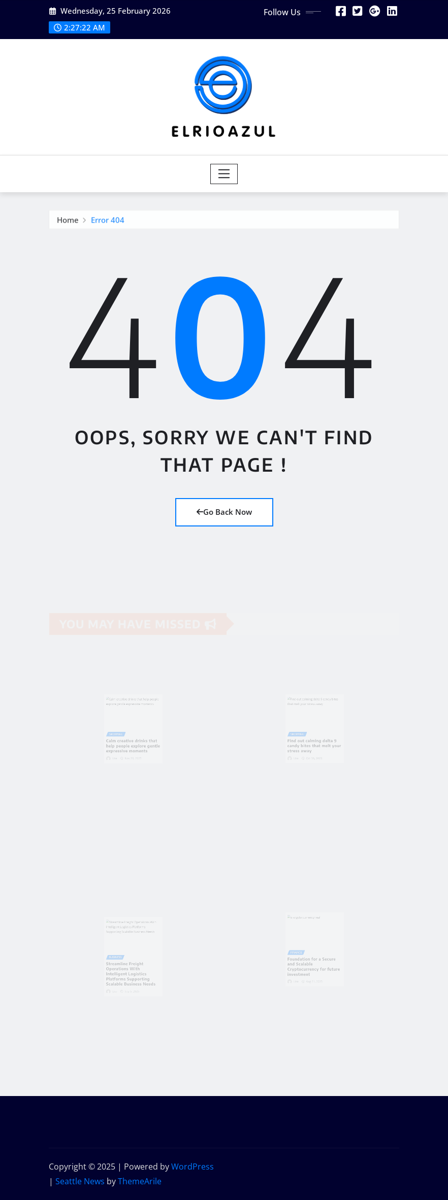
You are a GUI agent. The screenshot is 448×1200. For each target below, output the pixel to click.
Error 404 (107, 221)
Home (68, 221)
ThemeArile (140, 1181)
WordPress (192, 1166)
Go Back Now (224, 512)
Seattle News (80, 1181)
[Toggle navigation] (224, 174)
